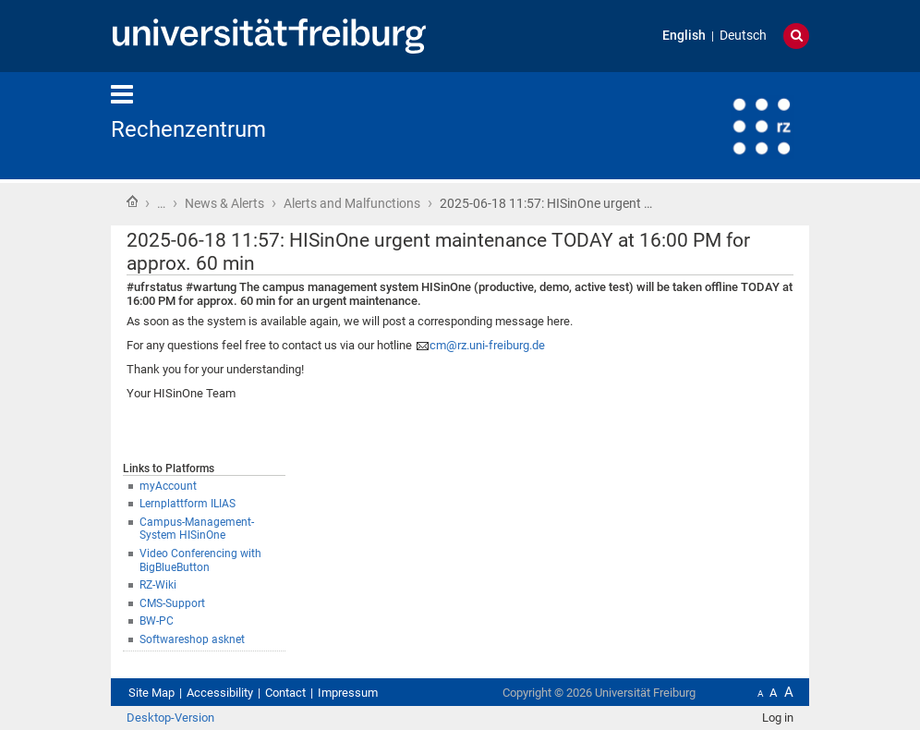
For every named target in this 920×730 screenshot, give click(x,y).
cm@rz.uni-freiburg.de (487, 345)
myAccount (168, 486)
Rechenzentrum (188, 129)
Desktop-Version (170, 717)
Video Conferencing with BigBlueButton (200, 560)
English (684, 35)
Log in (777, 717)
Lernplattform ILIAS (187, 503)
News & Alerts (224, 203)
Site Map (151, 693)
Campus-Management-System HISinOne (196, 529)
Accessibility (220, 693)
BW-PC (156, 620)
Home (132, 201)
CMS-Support (172, 603)
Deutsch (743, 35)
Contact (285, 693)
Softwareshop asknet (192, 639)
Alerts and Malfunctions (352, 203)
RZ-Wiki (157, 584)
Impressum (348, 693)
